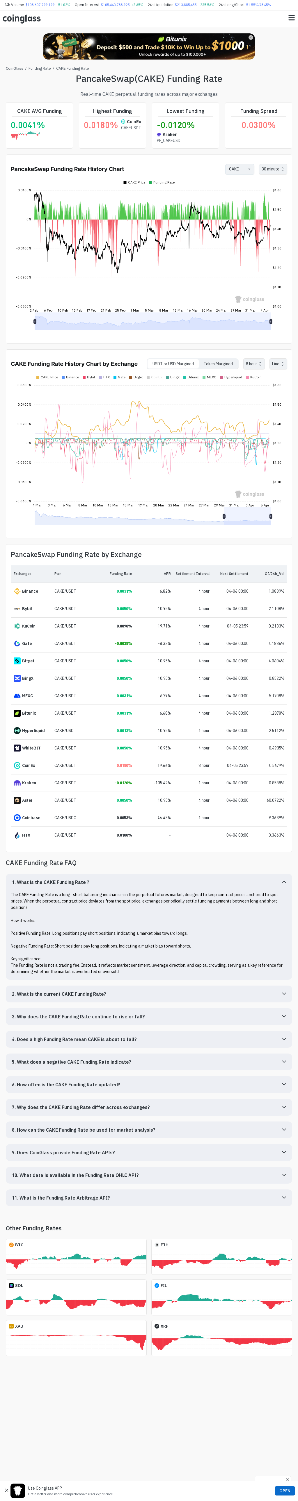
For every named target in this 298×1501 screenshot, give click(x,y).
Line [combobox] (275, 363)
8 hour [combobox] (251, 363)
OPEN (284, 1490)
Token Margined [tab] (218, 363)
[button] (149, 882)
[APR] (151, 574)
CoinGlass (14, 68)
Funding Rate (40, 68)
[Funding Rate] (112, 574)
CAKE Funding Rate (72, 68)
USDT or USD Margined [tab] (173, 363)
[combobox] (237, 169)
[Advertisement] (149, 1477)
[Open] (249, 169)
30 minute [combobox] (270, 169)
